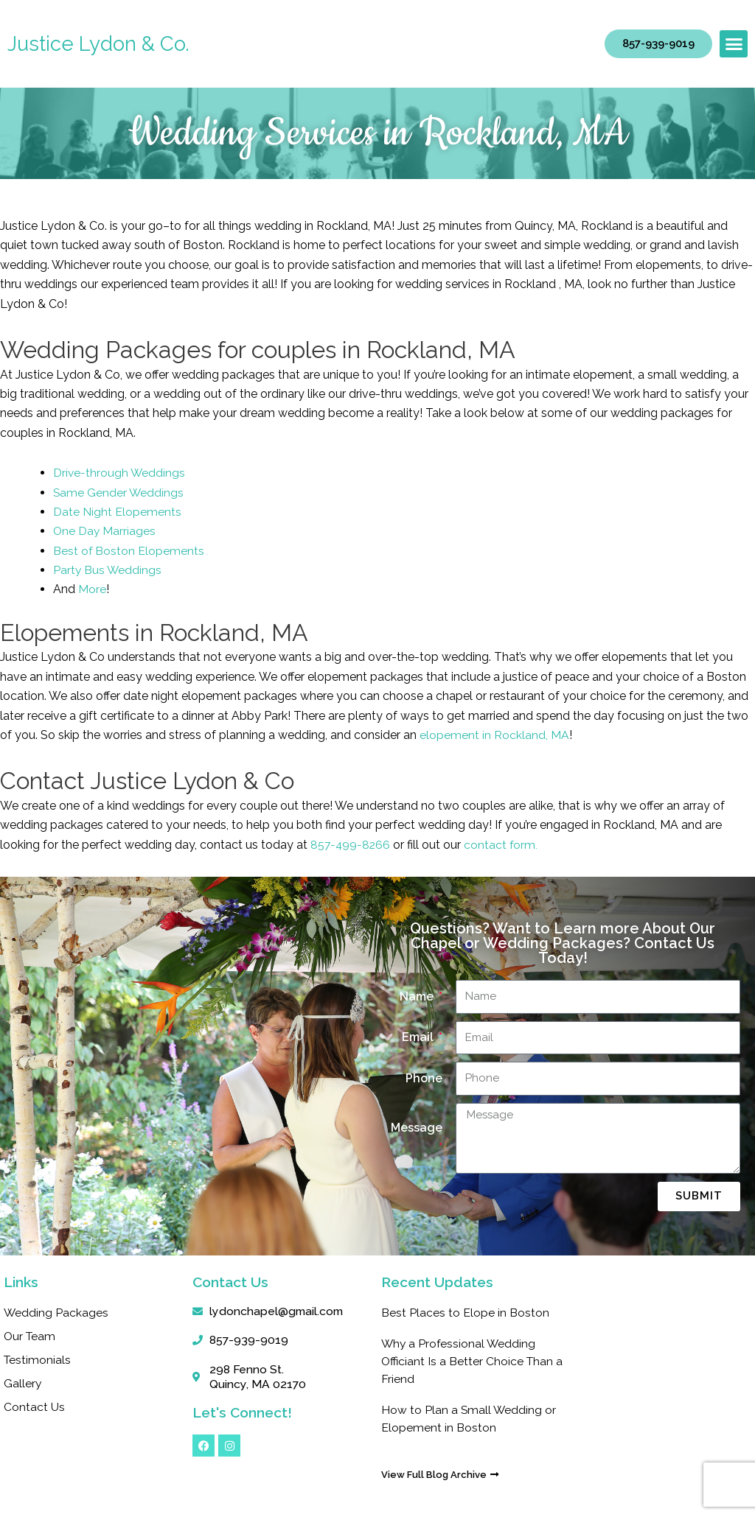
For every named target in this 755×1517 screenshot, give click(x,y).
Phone (424, 1078)
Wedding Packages (56, 1313)
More (92, 589)
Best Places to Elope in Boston (465, 1313)
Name (418, 996)
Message (416, 1128)
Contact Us (34, 1407)
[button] (734, 44)
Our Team (31, 1336)
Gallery (23, 1383)
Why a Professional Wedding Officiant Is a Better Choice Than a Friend (468, 1361)
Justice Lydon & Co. (98, 44)
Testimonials (38, 1360)
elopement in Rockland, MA (494, 735)
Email (419, 1037)
